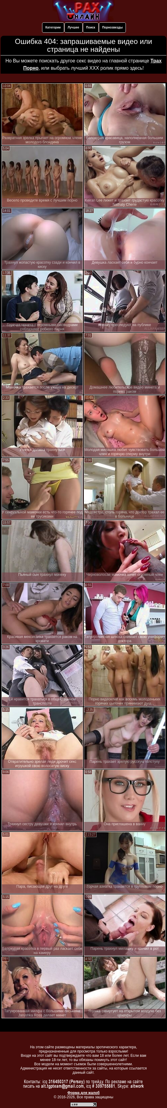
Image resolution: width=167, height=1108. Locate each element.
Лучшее (73, 27)
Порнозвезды (112, 27)
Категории (53, 27)
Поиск (90, 27)
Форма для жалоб (83, 1093)
